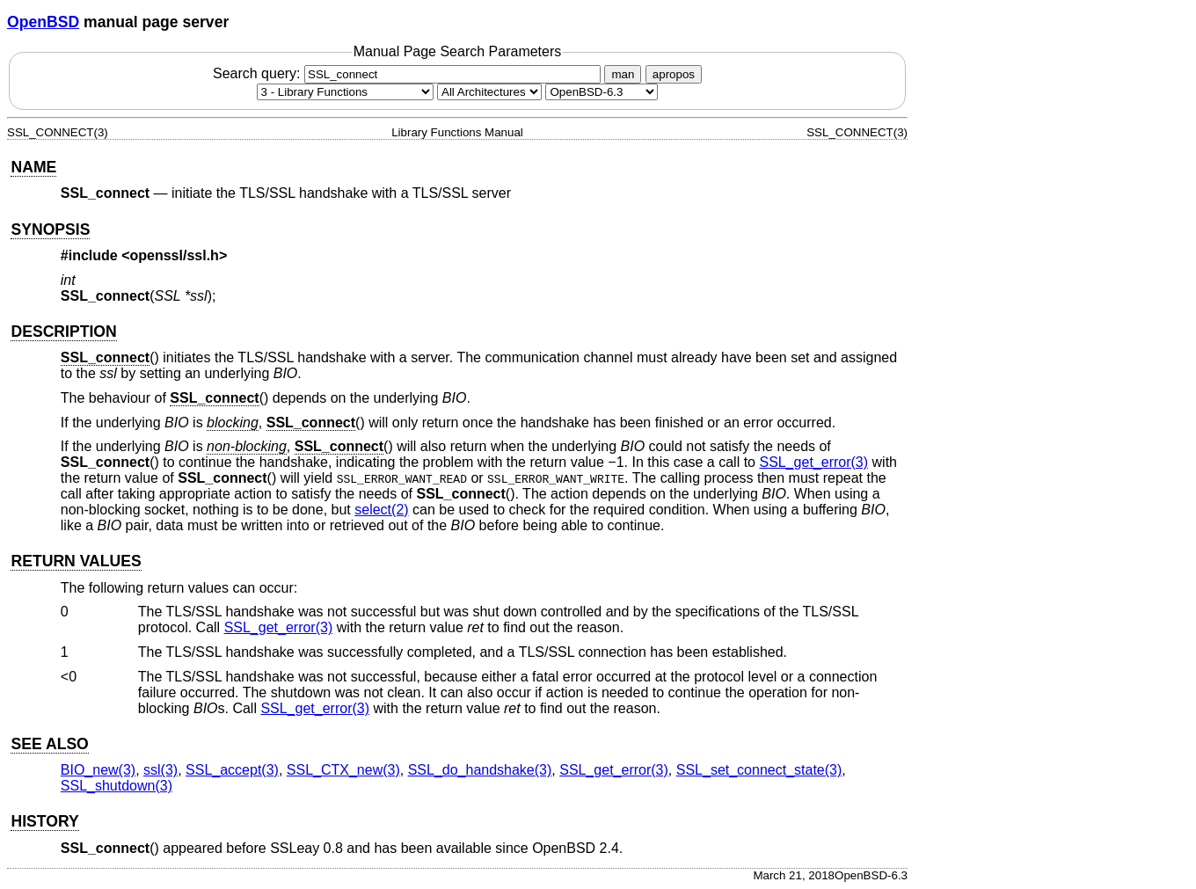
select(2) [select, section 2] (381, 509)
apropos (674, 74)
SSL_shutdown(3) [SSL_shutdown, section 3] (116, 785)
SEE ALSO (49, 744)
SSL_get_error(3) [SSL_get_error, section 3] (813, 462)
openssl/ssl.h (174, 255)
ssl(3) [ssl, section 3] (160, 769)
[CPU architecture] (489, 92)
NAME (33, 167)
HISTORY (44, 821)
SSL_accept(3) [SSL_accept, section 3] (232, 769)
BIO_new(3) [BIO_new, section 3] (98, 769)
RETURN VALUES (76, 561)
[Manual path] (601, 92)
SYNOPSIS (50, 229)
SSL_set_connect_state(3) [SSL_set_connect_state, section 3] (759, 769)
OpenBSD (43, 22)
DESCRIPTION (63, 331)
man (622, 74)
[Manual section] (345, 92)
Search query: (409, 73)
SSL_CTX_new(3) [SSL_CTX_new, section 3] (343, 769)
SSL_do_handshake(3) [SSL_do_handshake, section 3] (480, 769)
